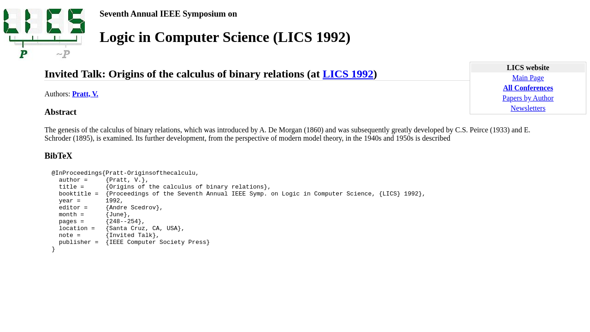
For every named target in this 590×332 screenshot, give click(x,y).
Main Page (528, 78)
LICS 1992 (348, 74)
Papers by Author (528, 98)
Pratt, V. (85, 94)
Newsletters (528, 108)
